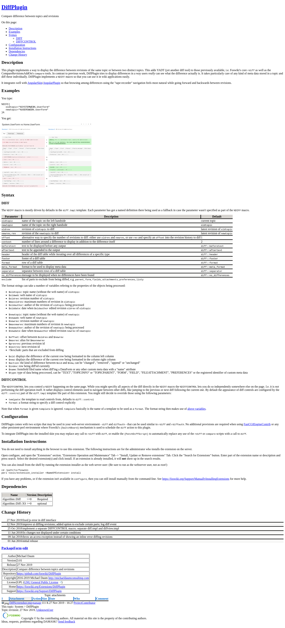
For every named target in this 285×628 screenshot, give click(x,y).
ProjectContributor (84, 606)
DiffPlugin (14, 7)
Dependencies (17, 51)
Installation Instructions (22, 48)
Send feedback (66, 624)
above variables (196, 410)
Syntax (13, 35)
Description (15, 28)
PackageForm (11, 551)
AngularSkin (34, 82)
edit (25, 551)
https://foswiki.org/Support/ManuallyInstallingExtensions (195, 482)
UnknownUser (44, 613)
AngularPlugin (51, 82)
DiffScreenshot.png (20, 606)
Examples (14, 31)
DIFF (19, 38)
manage (36, 606)
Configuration (17, 44)
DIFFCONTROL (26, 41)
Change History (18, 54)
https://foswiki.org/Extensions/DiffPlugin (41, 589)
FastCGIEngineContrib (257, 426)
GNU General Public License (41, 585)
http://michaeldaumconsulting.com (69, 581)
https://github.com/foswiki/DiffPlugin (39, 576)
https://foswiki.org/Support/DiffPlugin (39, 594)
